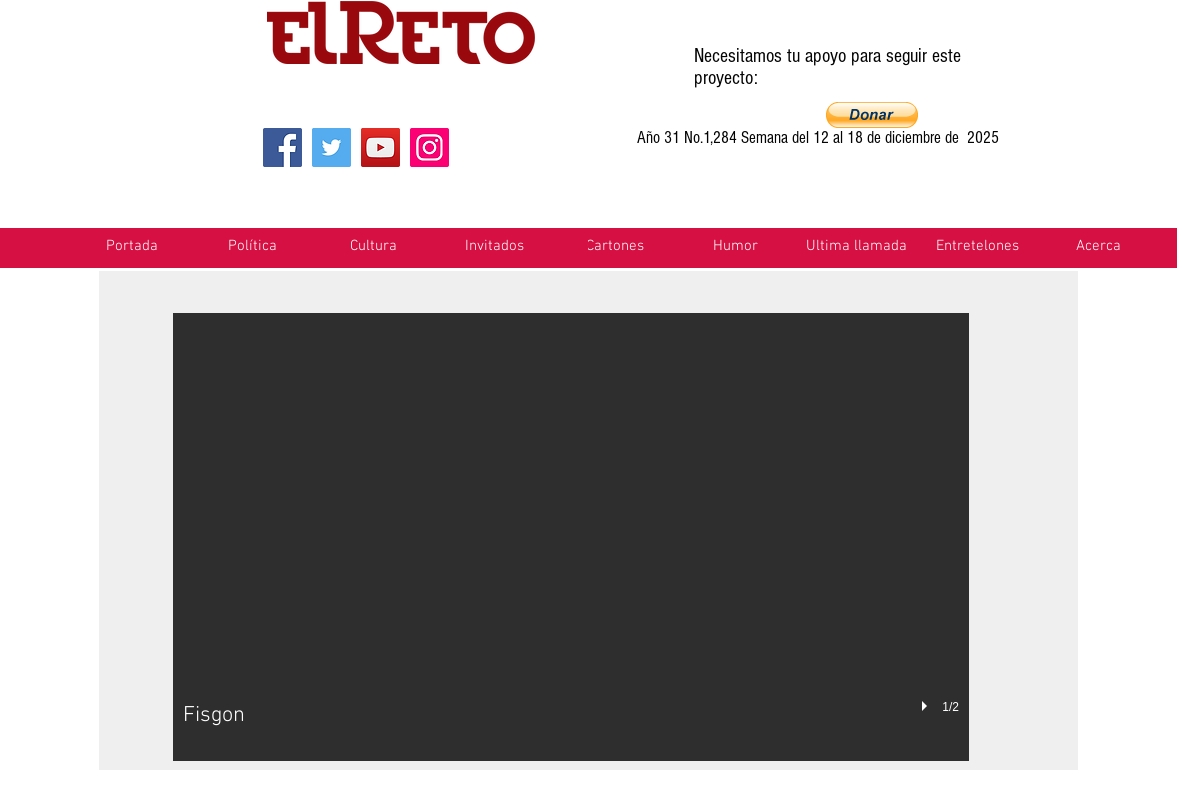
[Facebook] (282, 147)
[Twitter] (331, 147)
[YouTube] (380, 147)
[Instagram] (429, 147)
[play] (927, 706)
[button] (872, 115)
